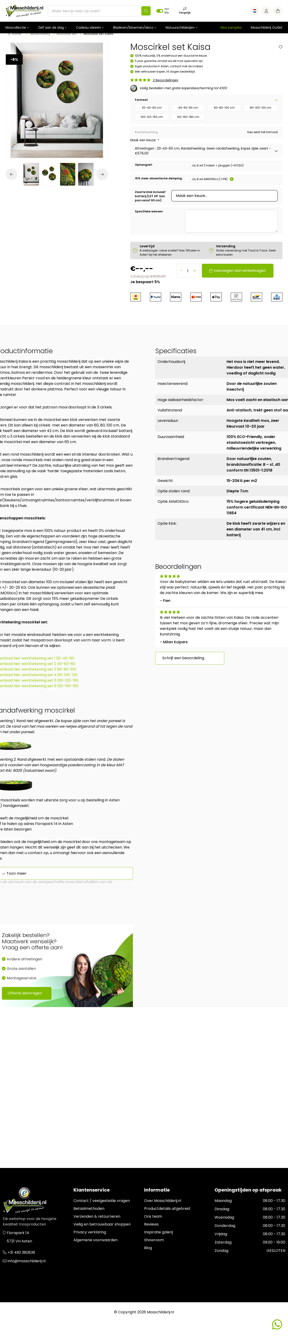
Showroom (154, 1240)
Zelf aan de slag (51, 27)
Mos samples (231, 27)
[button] (13, 174)
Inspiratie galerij (158, 1232)
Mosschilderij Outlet (266, 27)
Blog (148, 1247)
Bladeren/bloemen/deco (133, 27)
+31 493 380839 (21, 1252)
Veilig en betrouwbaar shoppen (102, 1224)
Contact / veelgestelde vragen (101, 1200)
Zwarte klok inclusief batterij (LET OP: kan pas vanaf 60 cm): (150, 196)
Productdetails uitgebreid (167, 1208)
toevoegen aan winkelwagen (240, 270)
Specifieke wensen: (149, 211)
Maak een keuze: (144, 140)
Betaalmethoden (88, 1208)
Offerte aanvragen (25, 993)
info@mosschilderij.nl (26, 1261)
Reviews (151, 1224)
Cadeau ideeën (88, 27)
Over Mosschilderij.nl (162, 1200)
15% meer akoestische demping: (158, 178)
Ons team (153, 1216)
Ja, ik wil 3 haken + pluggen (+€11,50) (218, 165)
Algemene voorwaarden (95, 1240)
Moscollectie (16, 27)
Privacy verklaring (89, 1232)
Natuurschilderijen (180, 27)
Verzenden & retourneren (96, 1216)
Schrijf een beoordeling (183, 658)
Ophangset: (144, 165)
